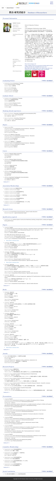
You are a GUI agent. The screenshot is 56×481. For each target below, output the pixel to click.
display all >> (7, 181)
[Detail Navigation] (52, 3)
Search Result (10, 7)
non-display (49, 80)
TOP (3, 7)
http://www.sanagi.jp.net (30, 63)
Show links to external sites (11, 240)
